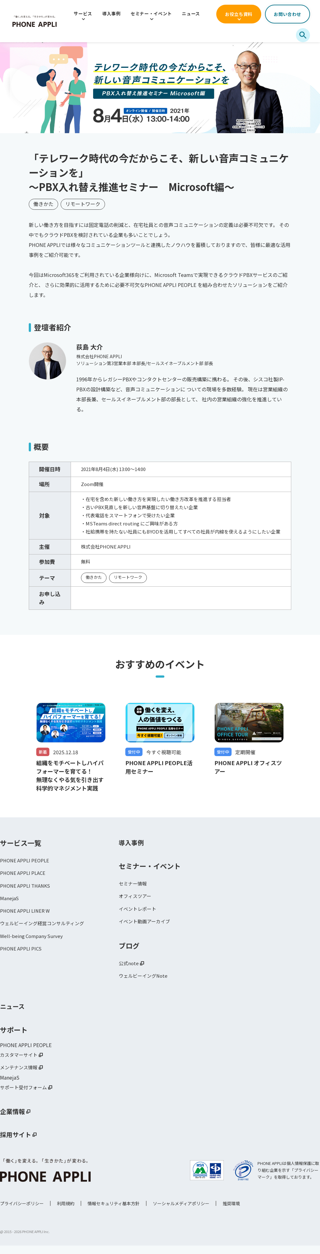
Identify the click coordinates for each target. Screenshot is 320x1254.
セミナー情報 (134, 887)
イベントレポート (139, 913)
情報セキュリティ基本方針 (114, 1212)
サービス (83, 13)
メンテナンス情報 (20, 1075)
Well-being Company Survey (33, 943)
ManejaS (9, 903)
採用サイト (17, 1143)
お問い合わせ (287, 14)
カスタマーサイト (20, 1062)
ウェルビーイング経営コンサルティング (45, 930)
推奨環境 (231, 1212)
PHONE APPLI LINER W (26, 916)
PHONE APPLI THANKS (26, 890)
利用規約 (65, 1212)
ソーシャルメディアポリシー (181, 1212)
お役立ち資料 (238, 14)
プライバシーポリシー (22, 1212)
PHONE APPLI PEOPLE (26, 864)
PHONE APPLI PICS (22, 956)
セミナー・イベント (151, 13)
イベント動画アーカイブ (146, 926)
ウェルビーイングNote (145, 982)
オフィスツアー (136, 900)
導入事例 (111, 13)
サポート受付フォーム (25, 1095)
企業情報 (14, 1120)
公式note (129, 969)
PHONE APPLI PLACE (24, 877)
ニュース (191, 13)
